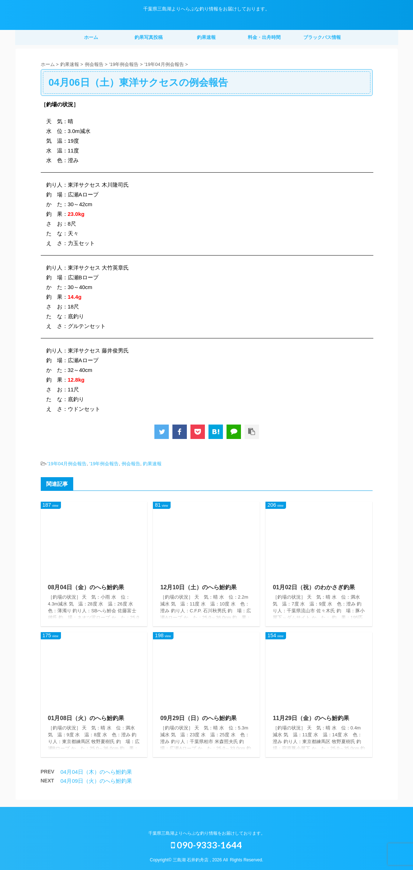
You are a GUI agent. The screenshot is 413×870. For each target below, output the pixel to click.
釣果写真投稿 (149, 37)
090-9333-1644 (206, 844)
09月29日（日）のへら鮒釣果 (198, 718)
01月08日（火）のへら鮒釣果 (86, 718)
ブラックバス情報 (322, 37)
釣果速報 (206, 37)
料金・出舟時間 (264, 37)
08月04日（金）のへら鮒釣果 (86, 587)
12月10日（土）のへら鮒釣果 (198, 587)
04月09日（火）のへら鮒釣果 (96, 781)
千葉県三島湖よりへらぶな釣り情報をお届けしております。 (206, 833)
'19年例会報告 (104, 463)
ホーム (91, 37)
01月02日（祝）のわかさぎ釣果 (314, 587)
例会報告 (131, 463)
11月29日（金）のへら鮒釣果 (311, 718)
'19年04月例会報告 (67, 463)
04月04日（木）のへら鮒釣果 (96, 772)
